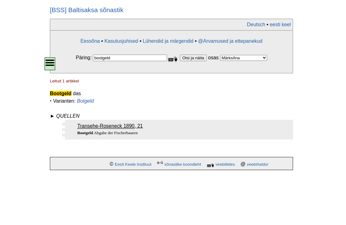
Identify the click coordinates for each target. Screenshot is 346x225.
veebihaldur (257, 164)
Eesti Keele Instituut (133, 164)
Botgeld (85, 101)
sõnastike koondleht (182, 164)
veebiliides (225, 164)
